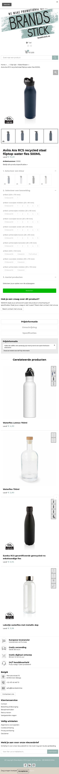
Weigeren (31, 770)
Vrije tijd (13, 65)
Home (3, 65)
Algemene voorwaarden (10, 725)
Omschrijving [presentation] (29, 327)
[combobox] (26, 57)
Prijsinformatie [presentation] (29, 321)
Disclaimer (5, 733)
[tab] (29, 321)
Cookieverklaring (7, 728)
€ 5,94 (8, 562)
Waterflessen (23, 65)
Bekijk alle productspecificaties (15, 164)
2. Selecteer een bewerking (16, 190)
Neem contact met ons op (12, 309)
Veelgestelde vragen (9, 715)
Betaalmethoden (7, 710)
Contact (4, 704)
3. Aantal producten (13, 277)
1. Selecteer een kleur (13, 171)
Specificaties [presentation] (29, 333)
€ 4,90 (8, 426)
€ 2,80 (8, 492)
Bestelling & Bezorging (9, 707)
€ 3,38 (8, 628)
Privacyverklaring (7, 731)
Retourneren (6, 712)
